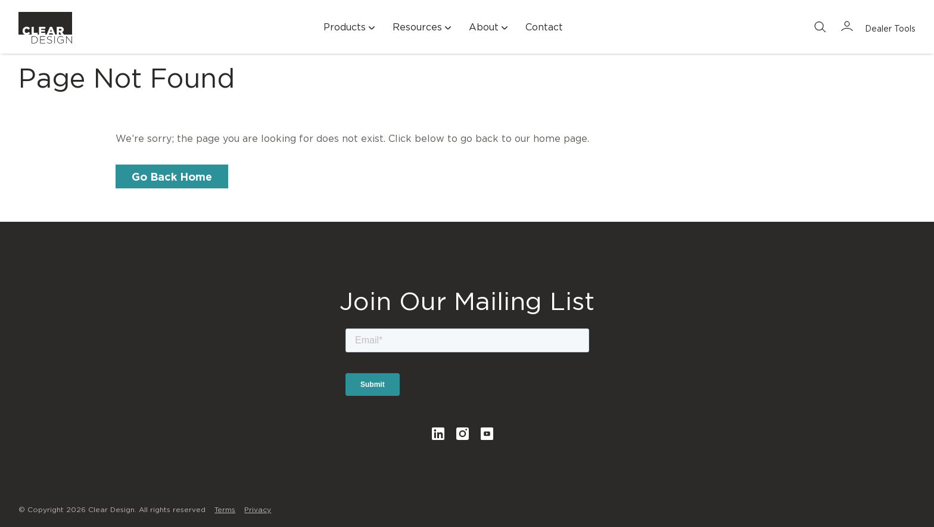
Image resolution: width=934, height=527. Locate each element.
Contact (544, 26)
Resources (423, 27)
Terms (224, 509)
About (489, 27)
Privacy (257, 509)
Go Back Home (172, 176)
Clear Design (45, 33)
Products (350, 27)
